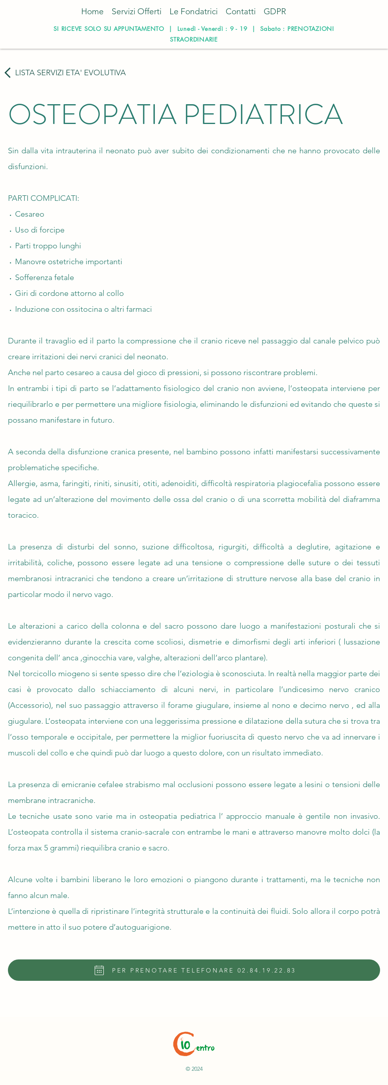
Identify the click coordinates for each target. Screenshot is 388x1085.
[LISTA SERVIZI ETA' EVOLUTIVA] (64, 72)
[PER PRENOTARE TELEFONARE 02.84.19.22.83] (194, 970)
